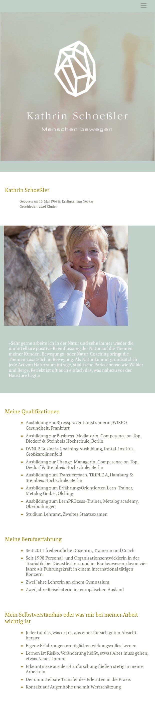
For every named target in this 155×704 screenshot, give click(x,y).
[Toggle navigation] (143, 6)
